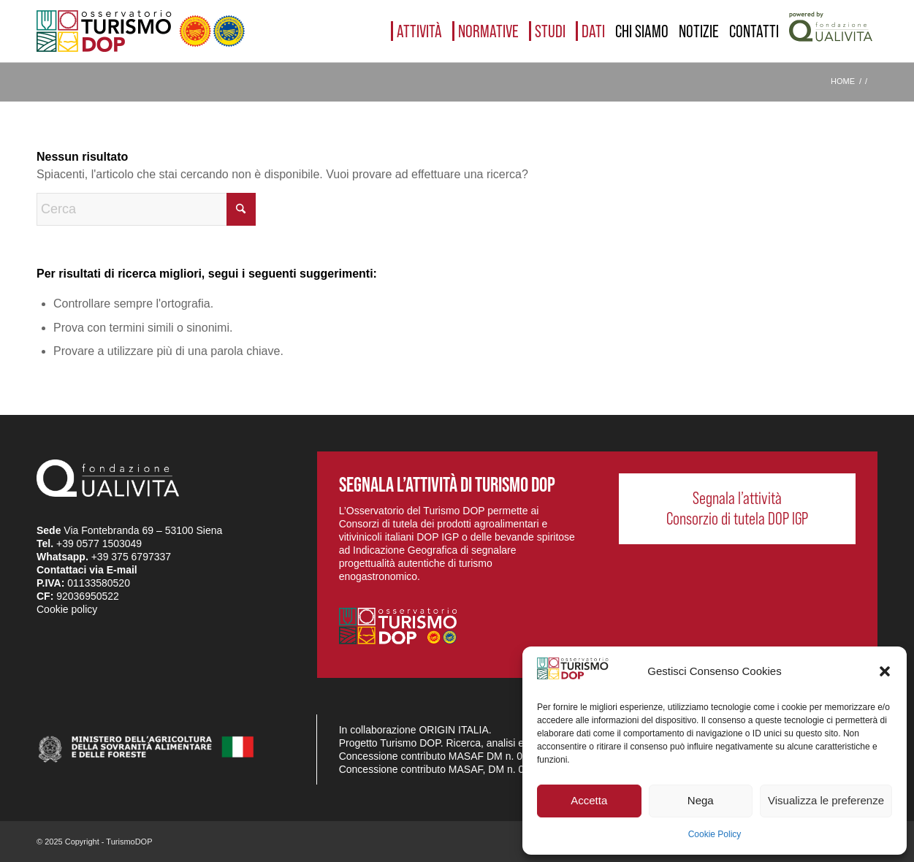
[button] (884, 671)
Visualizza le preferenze (826, 800)
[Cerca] (146, 209)
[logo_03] (141, 31)
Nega (701, 800)
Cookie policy (67, 609)
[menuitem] (416, 31)
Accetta (589, 800)
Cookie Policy (715, 834)
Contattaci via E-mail (87, 570)
